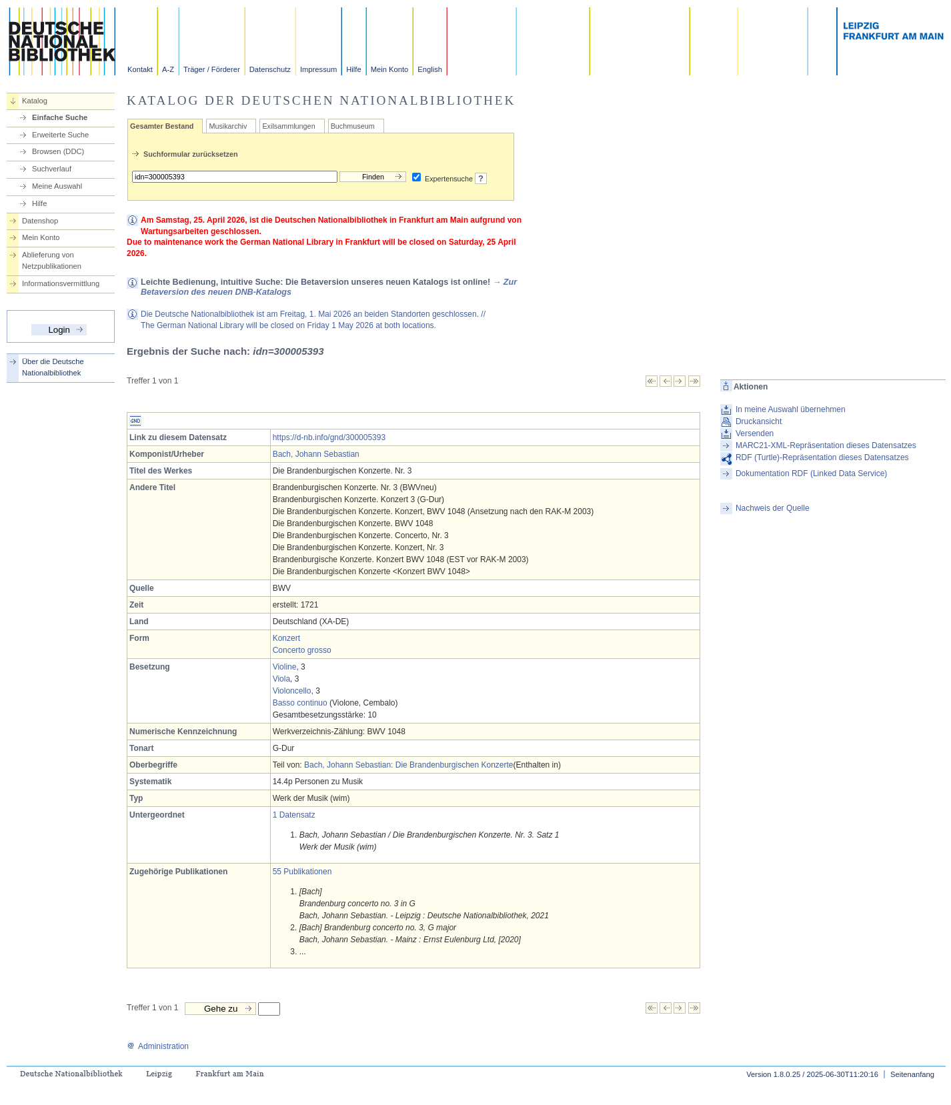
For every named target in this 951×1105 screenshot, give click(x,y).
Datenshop (40, 221)
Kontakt (140, 69)
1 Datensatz (294, 815)
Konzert (286, 638)
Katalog (34, 101)
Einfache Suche (59, 117)
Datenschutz (270, 69)
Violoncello (292, 691)
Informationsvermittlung (60, 283)
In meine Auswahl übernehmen (791, 409)
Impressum (318, 69)
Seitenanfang (912, 1074)
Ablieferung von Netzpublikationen (51, 260)
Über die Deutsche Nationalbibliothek (53, 367)
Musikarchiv (228, 126)
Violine (285, 667)
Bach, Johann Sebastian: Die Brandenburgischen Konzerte (409, 765)
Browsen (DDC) (58, 151)
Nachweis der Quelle (773, 508)
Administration (158, 1046)
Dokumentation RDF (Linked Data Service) (811, 473)
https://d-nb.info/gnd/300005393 (329, 437)
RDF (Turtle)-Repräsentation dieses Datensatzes (822, 457)
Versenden (755, 433)
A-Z (168, 69)
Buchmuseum (353, 126)
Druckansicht (759, 421)
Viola (281, 679)
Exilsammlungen (288, 126)
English (429, 69)
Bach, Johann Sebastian (316, 454)
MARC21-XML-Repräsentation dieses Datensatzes (826, 445)
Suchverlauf (51, 169)
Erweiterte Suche (60, 135)
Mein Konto (390, 69)
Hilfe (353, 69)
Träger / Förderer (211, 69)
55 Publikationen (302, 871)
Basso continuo (300, 703)
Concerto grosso (302, 650)
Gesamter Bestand (161, 126)
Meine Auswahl (57, 186)
